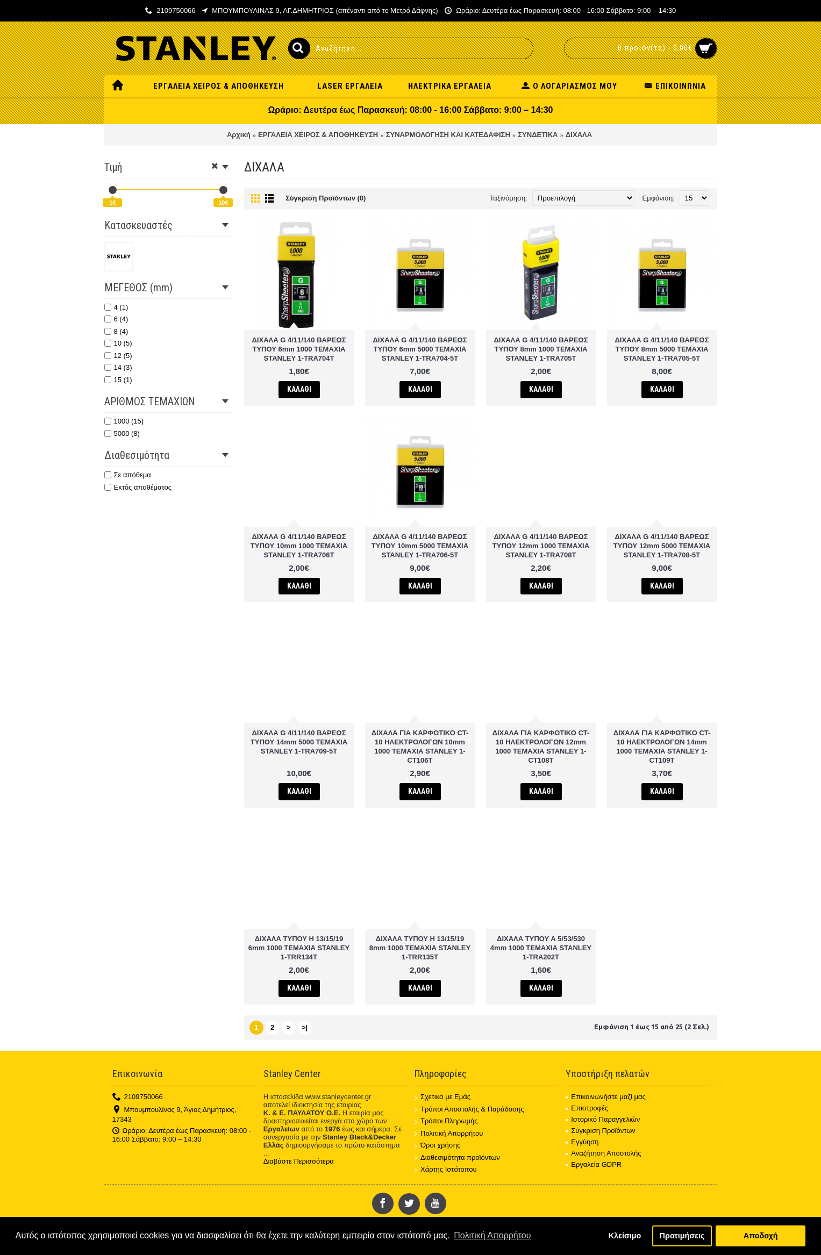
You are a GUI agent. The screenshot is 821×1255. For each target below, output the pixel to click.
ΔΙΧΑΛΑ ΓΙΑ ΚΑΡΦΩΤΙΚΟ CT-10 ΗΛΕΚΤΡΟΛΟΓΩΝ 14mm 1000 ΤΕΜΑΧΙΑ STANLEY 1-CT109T (662, 746)
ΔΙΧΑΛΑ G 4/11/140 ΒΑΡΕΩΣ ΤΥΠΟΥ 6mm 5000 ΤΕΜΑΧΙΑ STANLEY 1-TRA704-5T (420, 349)
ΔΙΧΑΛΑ (579, 135)
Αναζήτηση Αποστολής (603, 1153)
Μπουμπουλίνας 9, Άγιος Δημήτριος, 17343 (174, 1114)
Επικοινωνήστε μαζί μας (605, 1097)
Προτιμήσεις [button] (682, 1235)
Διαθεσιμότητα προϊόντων (457, 1158)
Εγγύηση (582, 1142)
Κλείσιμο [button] (625, 1235)
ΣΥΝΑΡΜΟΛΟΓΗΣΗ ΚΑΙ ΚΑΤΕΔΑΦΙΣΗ (448, 135)
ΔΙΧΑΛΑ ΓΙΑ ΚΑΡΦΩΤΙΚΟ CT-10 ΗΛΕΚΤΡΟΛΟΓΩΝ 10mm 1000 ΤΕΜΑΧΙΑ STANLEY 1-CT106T (420, 746)
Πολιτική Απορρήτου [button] (492, 1235)
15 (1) (118, 380)
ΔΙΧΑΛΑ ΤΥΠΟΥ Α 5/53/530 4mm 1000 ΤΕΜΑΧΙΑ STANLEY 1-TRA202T (540, 948)
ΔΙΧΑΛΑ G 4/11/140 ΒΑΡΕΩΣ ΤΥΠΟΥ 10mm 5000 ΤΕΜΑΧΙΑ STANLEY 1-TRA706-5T (420, 546)
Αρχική (239, 135)
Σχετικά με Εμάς (442, 1097)
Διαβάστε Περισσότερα (298, 1161)
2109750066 (137, 1097)
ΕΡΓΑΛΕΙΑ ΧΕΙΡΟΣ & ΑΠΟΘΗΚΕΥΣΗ (318, 135)
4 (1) (116, 307)
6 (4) (116, 319)
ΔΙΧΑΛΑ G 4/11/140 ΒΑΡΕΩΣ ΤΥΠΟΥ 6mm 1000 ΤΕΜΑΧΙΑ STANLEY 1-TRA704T (299, 349)
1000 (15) (124, 421)
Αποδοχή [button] (761, 1235)
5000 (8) (122, 433)
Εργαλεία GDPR (594, 1164)
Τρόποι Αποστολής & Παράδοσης (469, 1109)
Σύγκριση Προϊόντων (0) (325, 198)
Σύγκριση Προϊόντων (601, 1131)
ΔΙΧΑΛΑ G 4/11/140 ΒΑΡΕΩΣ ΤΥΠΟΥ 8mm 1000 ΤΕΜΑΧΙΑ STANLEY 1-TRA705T (541, 349)
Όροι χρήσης (437, 1145)
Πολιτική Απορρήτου (449, 1133)
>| (305, 1027)
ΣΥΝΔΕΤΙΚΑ (538, 135)
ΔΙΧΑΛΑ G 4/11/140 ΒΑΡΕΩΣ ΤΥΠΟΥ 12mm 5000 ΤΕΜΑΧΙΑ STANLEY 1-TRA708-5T (661, 546)
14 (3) (118, 367)
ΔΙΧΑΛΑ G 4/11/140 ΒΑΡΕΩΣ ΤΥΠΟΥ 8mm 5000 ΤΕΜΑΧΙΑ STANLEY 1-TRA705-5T (662, 349)
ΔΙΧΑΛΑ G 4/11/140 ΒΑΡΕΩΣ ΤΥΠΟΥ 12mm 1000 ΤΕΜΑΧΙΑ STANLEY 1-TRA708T (540, 546)
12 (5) (118, 356)
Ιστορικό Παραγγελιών (603, 1119)
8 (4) (116, 331)
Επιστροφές (587, 1108)
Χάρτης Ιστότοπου (446, 1169)
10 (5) (118, 343)
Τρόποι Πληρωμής (446, 1121)
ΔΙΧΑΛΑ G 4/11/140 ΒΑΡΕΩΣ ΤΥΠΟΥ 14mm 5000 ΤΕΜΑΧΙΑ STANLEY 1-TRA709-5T (299, 742)
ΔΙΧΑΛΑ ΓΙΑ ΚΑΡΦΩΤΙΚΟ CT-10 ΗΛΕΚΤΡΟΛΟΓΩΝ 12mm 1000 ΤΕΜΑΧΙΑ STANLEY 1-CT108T (541, 746)
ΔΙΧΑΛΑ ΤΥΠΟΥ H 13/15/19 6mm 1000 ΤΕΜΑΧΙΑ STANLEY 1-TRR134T (298, 948)
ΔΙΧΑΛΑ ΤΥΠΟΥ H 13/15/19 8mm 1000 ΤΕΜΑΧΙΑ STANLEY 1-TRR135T (419, 948)
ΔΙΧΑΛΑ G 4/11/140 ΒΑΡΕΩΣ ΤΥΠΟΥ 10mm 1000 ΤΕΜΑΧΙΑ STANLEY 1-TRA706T (299, 546)
